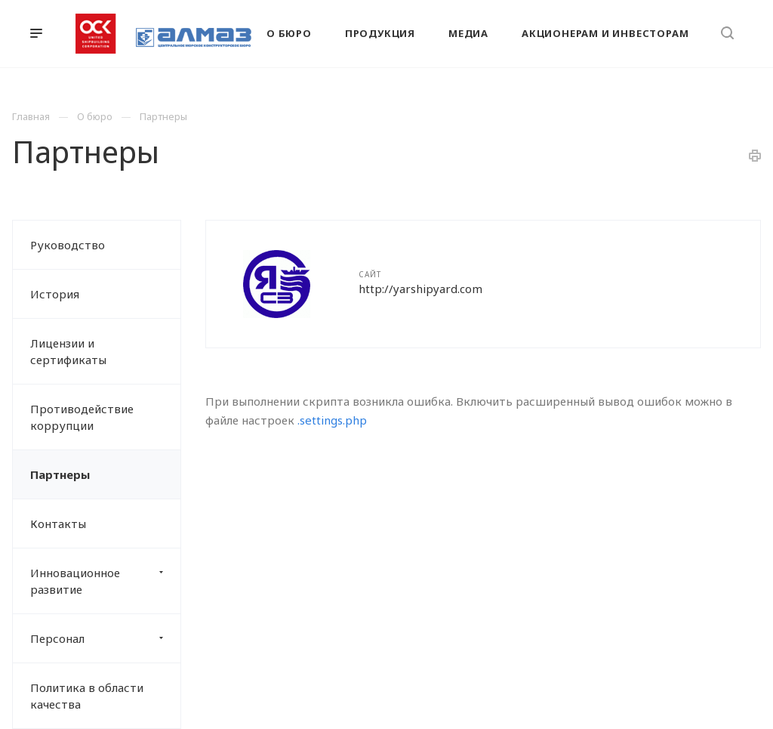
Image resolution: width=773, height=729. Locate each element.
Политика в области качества (86, 696)
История (54, 293)
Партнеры (60, 474)
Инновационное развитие (105, 580)
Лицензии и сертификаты (68, 351)
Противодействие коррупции (82, 417)
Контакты (58, 523)
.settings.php (332, 420)
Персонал (105, 638)
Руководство (67, 244)
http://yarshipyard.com (420, 288)
